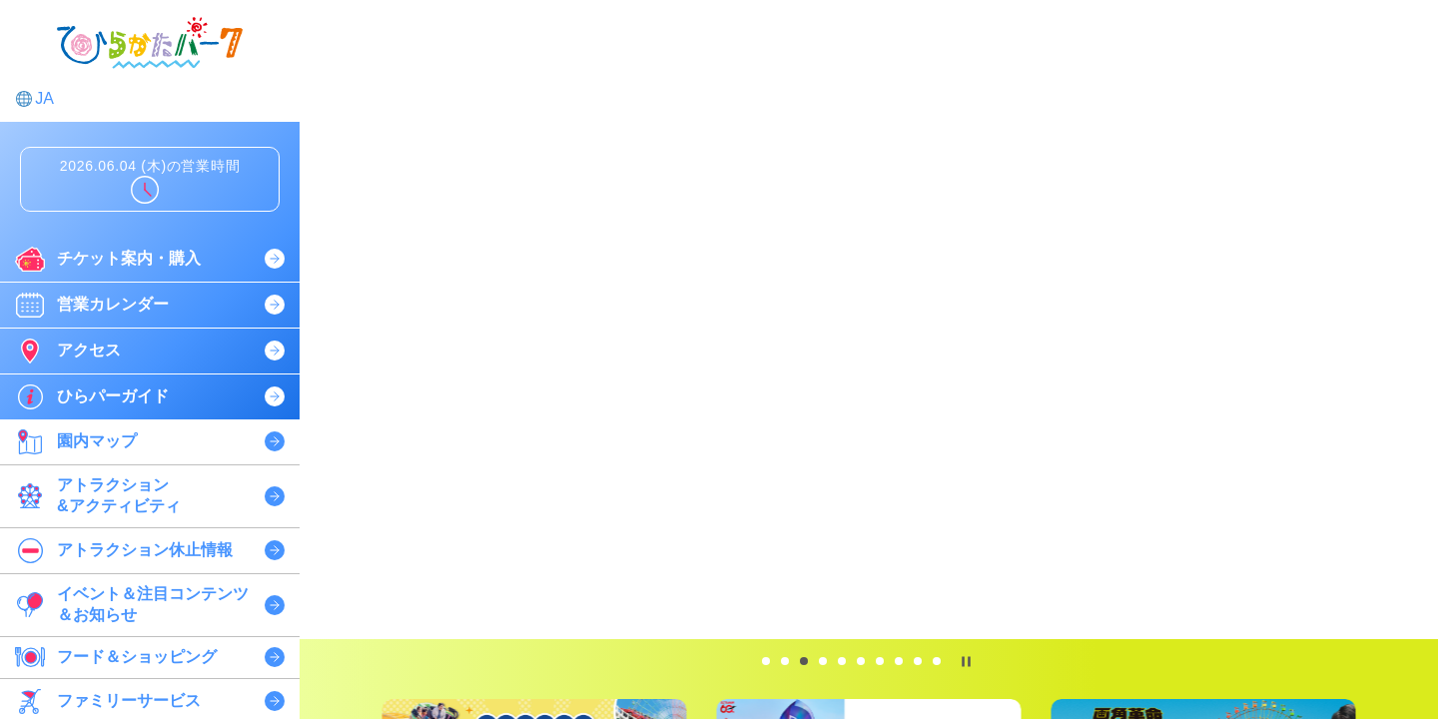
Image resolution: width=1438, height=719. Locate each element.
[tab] (766, 661)
